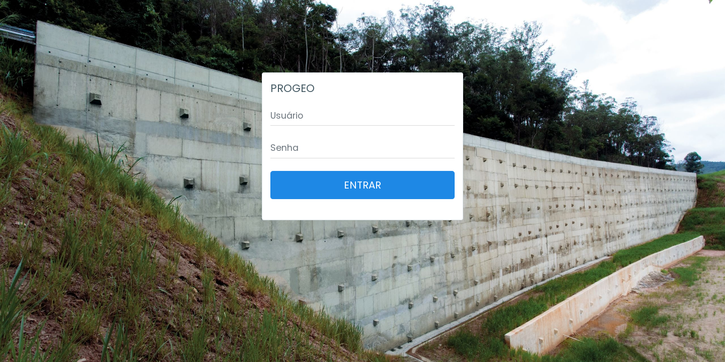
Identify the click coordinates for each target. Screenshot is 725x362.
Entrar (362, 185)
